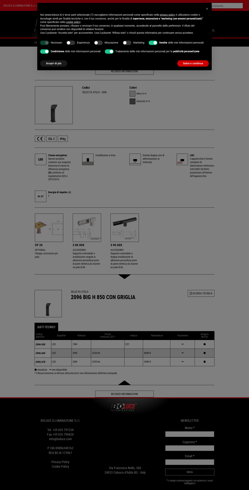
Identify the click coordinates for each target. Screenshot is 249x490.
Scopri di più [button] (53, 63)
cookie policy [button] (73, 22)
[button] (207, 9)
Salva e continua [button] (193, 63)
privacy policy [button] (167, 14)
